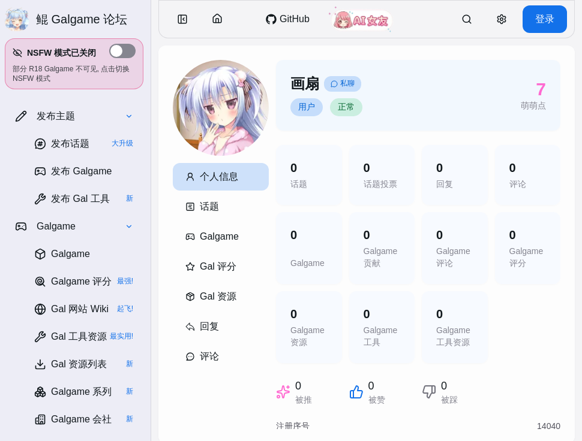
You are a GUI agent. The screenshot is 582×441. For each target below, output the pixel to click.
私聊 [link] (343, 83)
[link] (83, 143)
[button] (74, 63)
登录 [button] (544, 19)
